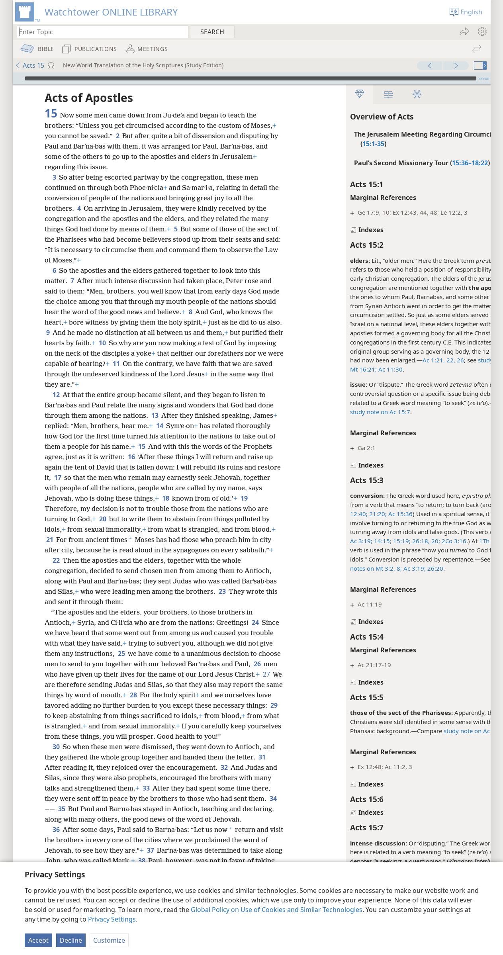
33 (146, 798)
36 (56, 840)
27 (76, 684)
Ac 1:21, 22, (404, 360)
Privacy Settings (112, 919)
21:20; (342, 514)
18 (181, 498)
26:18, (385, 541)
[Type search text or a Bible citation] (98, 31)
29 (105, 715)
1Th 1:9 (454, 541)
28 (199, 695)
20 (103, 519)
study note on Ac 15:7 (345, 412)
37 (158, 860)
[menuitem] (482, 31)
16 (131, 456)
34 (273, 808)
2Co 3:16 (418, 541)
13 (155, 415)
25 (121, 653)
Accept (38, 940)
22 (56, 560)
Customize (109, 940)
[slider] (250, 78)
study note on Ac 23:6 (439, 731)
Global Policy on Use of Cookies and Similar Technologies (276, 909)
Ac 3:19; (326, 541)
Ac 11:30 (355, 369)
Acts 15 (29, 65)
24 (255, 622)
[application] (252, 78)
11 (193, 363)
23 (222, 591)
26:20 (400, 568)
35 (62, 819)
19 (259, 498)
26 (425, 360)
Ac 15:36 (365, 514)
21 (50, 539)
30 (56, 757)
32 (224, 777)
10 (146, 343)
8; (363, 568)
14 (159, 425)
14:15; (347, 541)
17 (82, 477)
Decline (71, 940)
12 (56, 394)
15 (142, 446)
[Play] (18, 78)
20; (400, 541)
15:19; (366, 541)
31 (262, 767)
